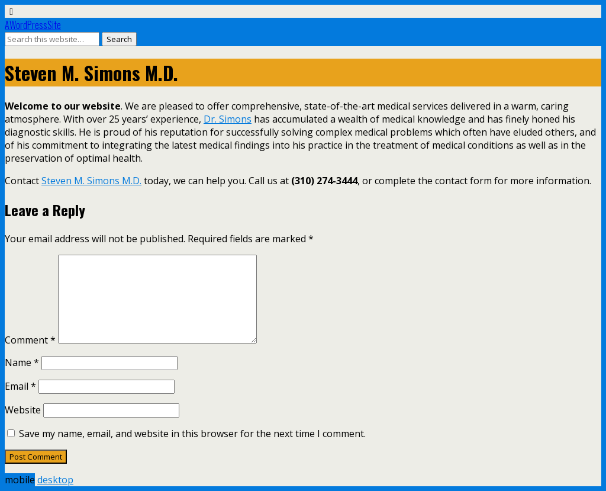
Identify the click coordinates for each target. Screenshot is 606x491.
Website (23, 409)
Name (22, 362)
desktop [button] (55, 479)
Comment (30, 339)
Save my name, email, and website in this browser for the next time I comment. (192, 433)
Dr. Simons (228, 119)
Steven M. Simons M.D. (91, 180)
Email (20, 386)
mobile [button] (20, 479)
